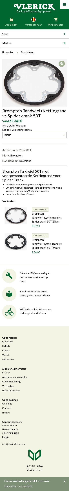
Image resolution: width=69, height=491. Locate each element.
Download (25, 160)
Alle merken (8, 359)
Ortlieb (6, 346)
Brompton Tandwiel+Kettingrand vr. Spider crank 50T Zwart (47, 243)
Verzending (8, 386)
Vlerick (5, 355)
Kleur (7, 134)
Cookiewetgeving (11, 381)
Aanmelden (11, 21)
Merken (7, 43)
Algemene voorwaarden (14, 377)
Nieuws (6, 412)
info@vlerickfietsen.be (13, 444)
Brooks (6, 350)
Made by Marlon (11, 390)
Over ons (7, 403)
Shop (5, 34)
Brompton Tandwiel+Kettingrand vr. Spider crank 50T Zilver (47, 217)
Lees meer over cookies (18, 486)
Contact (6, 408)
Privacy (6, 372)
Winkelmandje (55, 21)
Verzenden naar (33, 21)
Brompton (16, 155)
